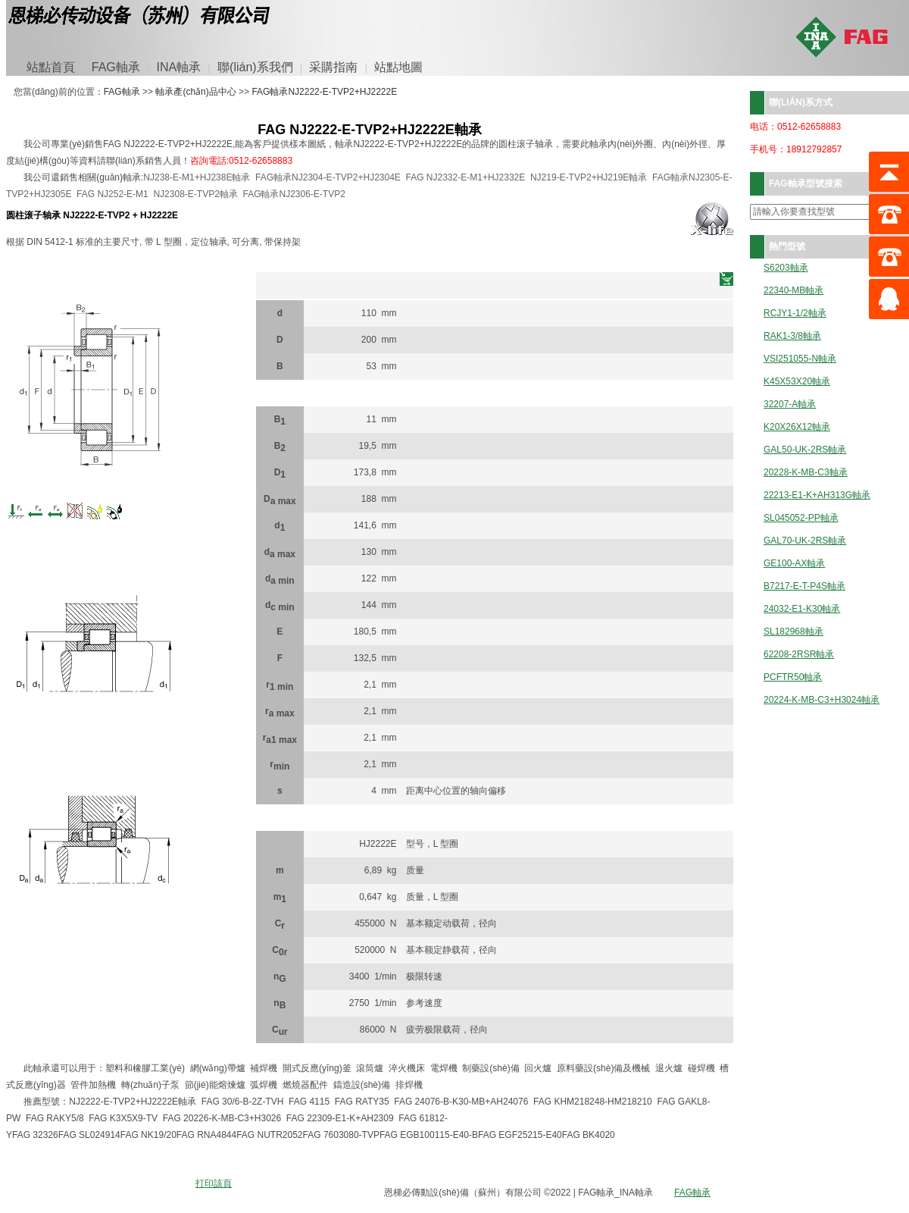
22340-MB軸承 (793, 291)
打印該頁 (213, 1183)
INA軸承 (179, 67)
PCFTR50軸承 (793, 677)
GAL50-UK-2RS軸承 (805, 450)
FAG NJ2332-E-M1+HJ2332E (466, 177)
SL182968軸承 (793, 632)
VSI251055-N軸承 (800, 359)
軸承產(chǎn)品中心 (195, 91)
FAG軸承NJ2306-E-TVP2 (293, 194)
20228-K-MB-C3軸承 (806, 473)
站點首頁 (51, 67)
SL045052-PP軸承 (801, 518)
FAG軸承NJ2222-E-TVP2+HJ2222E (324, 91)
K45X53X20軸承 (797, 382)
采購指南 (333, 67)
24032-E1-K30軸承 (802, 609)
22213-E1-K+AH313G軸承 (817, 495)
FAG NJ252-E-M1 (112, 194)
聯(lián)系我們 (255, 67)
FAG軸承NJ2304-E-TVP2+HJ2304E (328, 177)
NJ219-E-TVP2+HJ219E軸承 (588, 177)
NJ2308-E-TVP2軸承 (195, 194)
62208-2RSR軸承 (799, 655)
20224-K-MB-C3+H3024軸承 (821, 700)
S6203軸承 (786, 268)
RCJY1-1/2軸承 (795, 313)
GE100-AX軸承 (794, 564)
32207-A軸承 (790, 404)
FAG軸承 (116, 67)
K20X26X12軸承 (797, 427)
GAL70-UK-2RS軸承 (805, 541)
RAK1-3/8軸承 (792, 336)
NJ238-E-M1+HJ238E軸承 (196, 177)
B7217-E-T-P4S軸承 (804, 586)
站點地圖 (398, 67)
